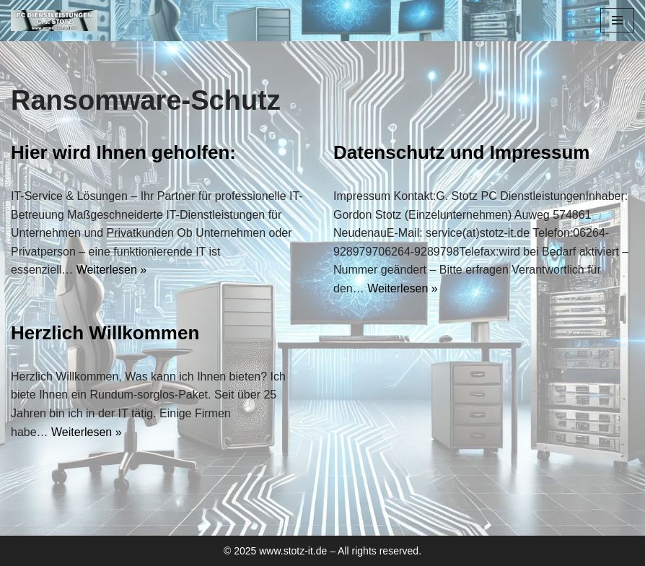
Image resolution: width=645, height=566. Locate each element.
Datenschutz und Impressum (461, 152)
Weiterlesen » (111, 270)
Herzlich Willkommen (105, 333)
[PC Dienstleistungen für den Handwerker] (54, 20)
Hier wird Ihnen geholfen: (123, 152)
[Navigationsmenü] (617, 20)
